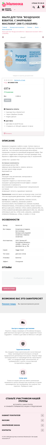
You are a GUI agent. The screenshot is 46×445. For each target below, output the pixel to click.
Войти (7, 100)
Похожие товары (9, 304)
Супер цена (23, 378)
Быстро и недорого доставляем (23, 328)
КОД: (5, 82)
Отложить (9, 133)
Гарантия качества (23, 349)
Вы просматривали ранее (28, 304)
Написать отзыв (19, 80)
